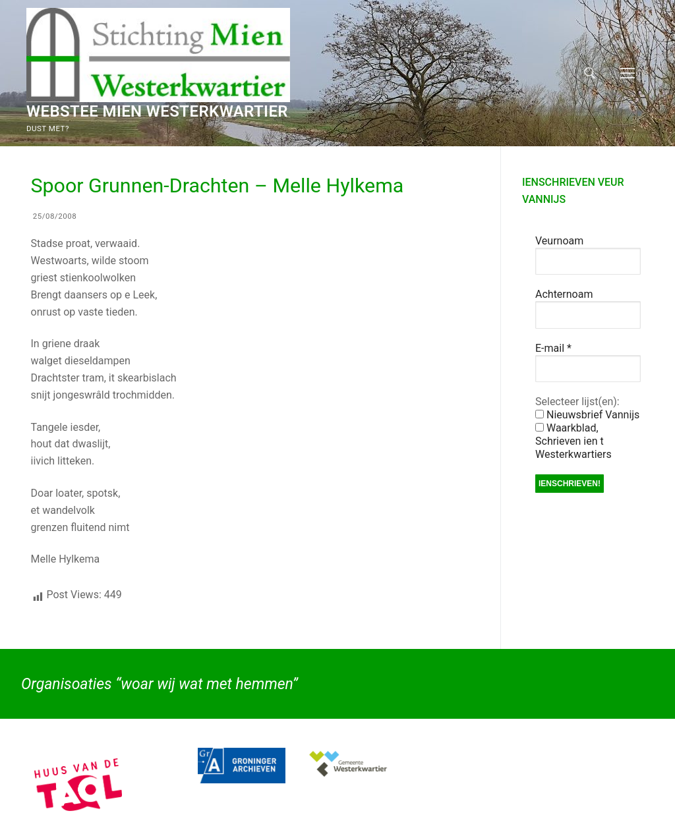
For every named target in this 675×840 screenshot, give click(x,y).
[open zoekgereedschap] (590, 73)
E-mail (553, 348)
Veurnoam (559, 241)
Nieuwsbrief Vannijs (587, 414)
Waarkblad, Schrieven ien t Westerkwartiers (573, 441)
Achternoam (564, 294)
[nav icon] (627, 73)
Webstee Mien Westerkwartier (157, 111)
